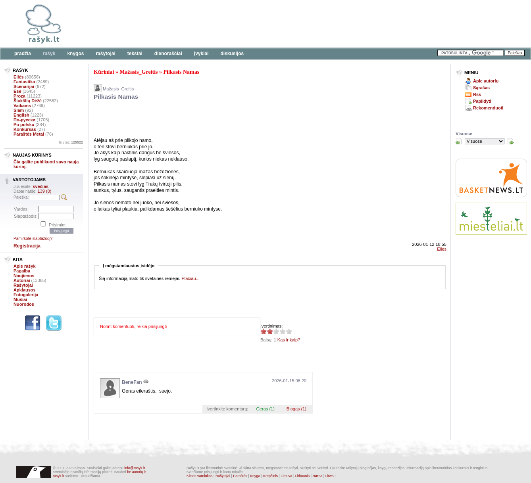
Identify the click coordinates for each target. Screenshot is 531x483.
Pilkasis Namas (182, 72)
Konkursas (24, 129)
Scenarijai (23, 86)
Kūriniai (104, 72)
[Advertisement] (244, 24)
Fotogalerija (25, 294)
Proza (19, 96)
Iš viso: (71, 142)
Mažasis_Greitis (138, 72)
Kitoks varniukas (200, 476)
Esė (17, 91)
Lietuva (286, 476)
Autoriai (21, 280)
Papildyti (482, 101)
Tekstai (134, 53)
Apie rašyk (24, 266)
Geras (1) (265, 408)
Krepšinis (270, 476)
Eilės (18, 77)
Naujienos (24, 275)
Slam (18, 110)
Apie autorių (485, 81)
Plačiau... (190, 278)
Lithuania (302, 476)
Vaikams (22, 105)
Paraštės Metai (28, 134)
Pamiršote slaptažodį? (32, 238)
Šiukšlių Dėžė (27, 100)
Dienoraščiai (168, 53)
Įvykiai (201, 53)
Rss (477, 94)
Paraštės (240, 476)
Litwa (329, 476)
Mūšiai (20, 299)
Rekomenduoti (488, 107)
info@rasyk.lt (134, 468)
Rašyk (49, 53)
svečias (40, 186)
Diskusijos (232, 53)
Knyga (255, 476)
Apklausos (24, 290)
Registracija (26, 246)
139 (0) (45, 191)
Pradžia (22, 53)
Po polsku (24, 124)
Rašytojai (105, 53)
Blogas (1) (296, 408)
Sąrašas (481, 87)
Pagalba (21, 270)
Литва (318, 476)
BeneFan (132, 382)
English (21, 115)
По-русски (24, 119)
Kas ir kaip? (288, 339)
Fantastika (24, 81)
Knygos (75, 53)
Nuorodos (23, 304)
